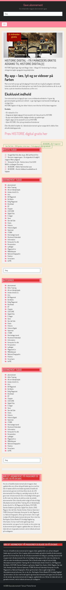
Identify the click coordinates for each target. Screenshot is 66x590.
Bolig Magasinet (12, 202)
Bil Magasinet (12, 197)
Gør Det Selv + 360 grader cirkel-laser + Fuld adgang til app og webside (27, 146)
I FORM (10, 232)
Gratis (9, 223)
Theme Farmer (31, 586)
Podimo (10, 256)
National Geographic (14, 254)
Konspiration (12, 244)
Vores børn (11, 259)
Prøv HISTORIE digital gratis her (26, 133)
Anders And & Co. (13, 192)
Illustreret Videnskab (14, 237)
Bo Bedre (11, 199)
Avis (9, 194)
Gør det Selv (11, 221)
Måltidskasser (12, 251)
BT (8, 206)
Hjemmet (10, 230)
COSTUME (11, 211)
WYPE (9, 261)
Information (11, 240)
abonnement (12, 185)
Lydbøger (10, 247)
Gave (9, 218)
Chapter (10, 209)
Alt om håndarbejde (14, 190)
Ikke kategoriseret (13, 235)
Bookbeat (11, 204)
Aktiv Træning (12, 187)
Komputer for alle (13, 242)
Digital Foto (11, 213)
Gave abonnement (33, 5)
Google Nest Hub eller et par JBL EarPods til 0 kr (23, 155)
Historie (10, 225)
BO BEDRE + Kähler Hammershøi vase (20, 167)
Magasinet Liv (12, 249)
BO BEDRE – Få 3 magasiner (52, 144)
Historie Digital (12, 228)
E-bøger (10, 216)
